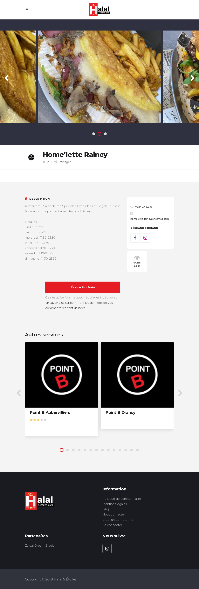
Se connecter (112, 525)
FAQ (105, 509)
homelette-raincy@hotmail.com (149, 218)
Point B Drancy (120, 412)
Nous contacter (113, 514)
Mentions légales (114, 504)
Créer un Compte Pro (117, 520)
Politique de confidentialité (121, 499)
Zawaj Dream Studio (40, 545)
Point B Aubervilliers (50, 412)
